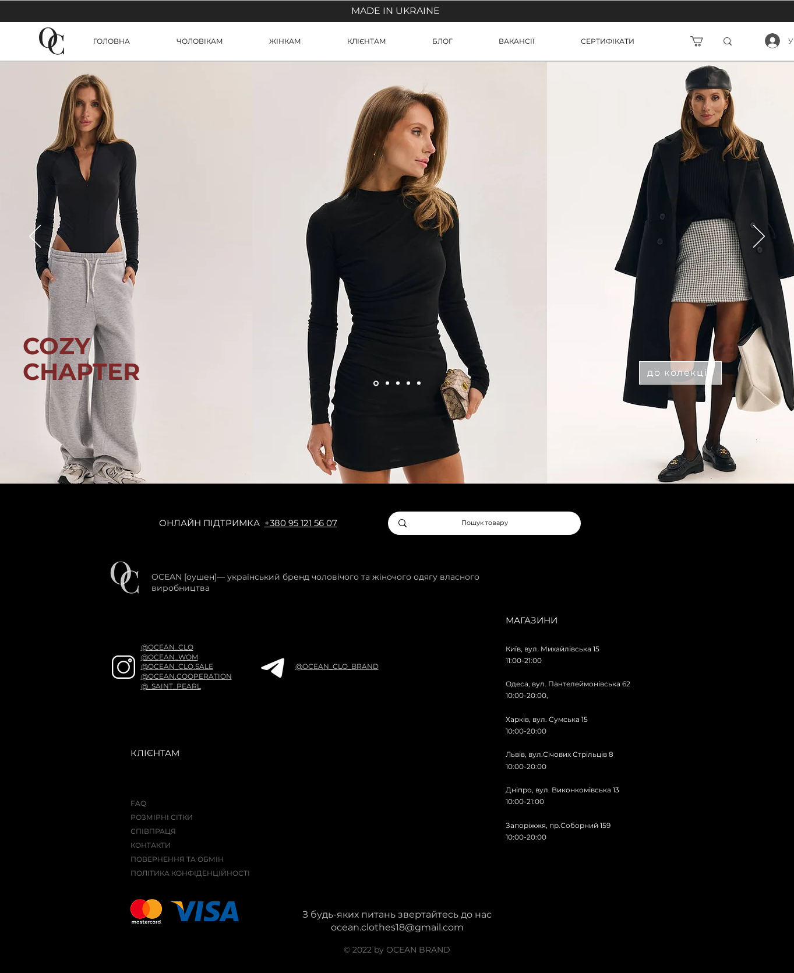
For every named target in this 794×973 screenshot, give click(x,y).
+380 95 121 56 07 (300, 522)
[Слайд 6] (419, 383)
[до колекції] (680, 373)
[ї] (746, 41)
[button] (381, 41)
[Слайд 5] (376, 383)
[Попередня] (35, 237)
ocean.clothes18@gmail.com (397, 927)
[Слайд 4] (408, 383)
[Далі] (759, 237)
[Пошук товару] (485, 523)
